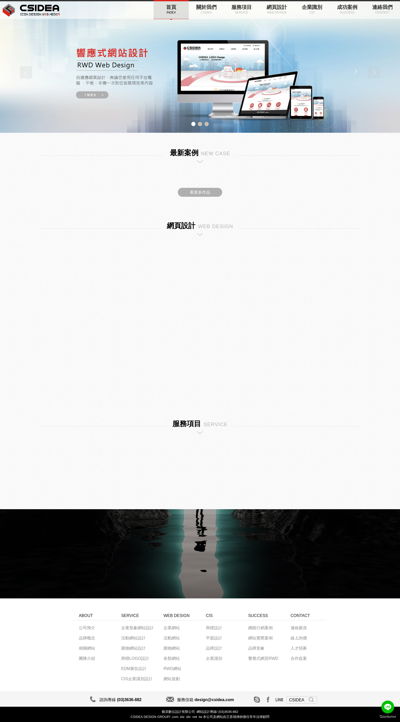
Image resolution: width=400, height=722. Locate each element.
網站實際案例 (260, 638)
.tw (200, 717)
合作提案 (299, 658)
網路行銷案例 (260, 628)
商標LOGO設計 (135, 658)
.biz (181, 717)
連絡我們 (382, 9)
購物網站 (172, 648)
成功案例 (347, 9)
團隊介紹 (87, 658)
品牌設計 (214, 648)
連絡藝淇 (299, 628)
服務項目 (241, 9)
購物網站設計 (133, 648)
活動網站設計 (133, 638)
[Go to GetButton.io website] (388, 716)
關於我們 (206, 9)
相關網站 (87, 648)
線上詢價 (299, 638)
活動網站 (172, 638)
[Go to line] (387, 707)
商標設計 (214, 628)
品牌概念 (87, 638)
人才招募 (299, 648)
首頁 (171, 9)
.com (174, 717)
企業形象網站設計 (137, 628)
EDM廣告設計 (134, 668)
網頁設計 (277, 9)
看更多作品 (200, 192)
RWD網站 (172, 668)
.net (194, 717)
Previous (26, 72)
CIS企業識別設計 (137, 679)
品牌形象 (256, 648)
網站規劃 (172, 679)
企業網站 (172, 628)
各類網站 (172, 658)
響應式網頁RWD (263, 658)
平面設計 (214, 638)
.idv (188, 717)
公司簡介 (87, 628)
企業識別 (312, 9)
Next (374, 72)
